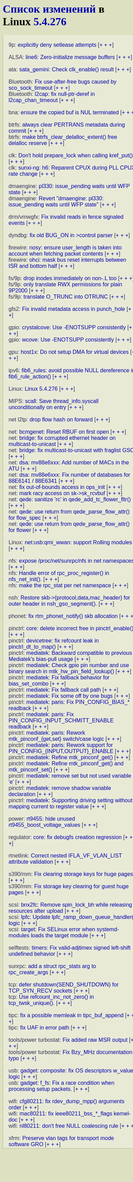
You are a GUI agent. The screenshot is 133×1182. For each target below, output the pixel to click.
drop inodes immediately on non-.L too (70, 278)
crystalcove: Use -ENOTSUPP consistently (74, 327)
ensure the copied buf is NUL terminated (70, 112)
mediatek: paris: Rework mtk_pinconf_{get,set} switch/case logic (56, 736)
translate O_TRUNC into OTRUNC (66, 297)
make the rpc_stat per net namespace (65, 585)
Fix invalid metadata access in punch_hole (73, 309)
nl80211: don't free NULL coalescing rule (69, 1126)
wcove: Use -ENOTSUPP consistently (68, 340)
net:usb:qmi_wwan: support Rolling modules (78, 542)
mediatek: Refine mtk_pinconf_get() (69, 757)
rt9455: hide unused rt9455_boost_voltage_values (44, 822)
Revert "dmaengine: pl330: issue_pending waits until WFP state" (56, 201)
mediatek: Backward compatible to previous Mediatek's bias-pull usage (70, 656)
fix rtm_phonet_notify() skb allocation (73, 616)
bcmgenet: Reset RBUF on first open (64, 432)
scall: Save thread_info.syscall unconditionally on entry (53, 404)
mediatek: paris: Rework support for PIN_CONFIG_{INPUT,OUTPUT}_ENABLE (61, 748)
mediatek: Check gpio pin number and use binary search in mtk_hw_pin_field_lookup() (69, 668)
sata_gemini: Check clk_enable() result (66, 69)
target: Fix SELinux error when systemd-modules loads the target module (64, 932)
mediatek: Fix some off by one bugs (69, 696)
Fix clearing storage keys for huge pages (83, 874)
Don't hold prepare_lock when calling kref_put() (75, 155)
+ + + (105, 45)
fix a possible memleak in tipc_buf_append (72, 1015)
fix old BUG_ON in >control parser (70, 235)
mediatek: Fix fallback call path (63, 690)
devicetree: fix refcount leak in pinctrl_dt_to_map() (54, 644)
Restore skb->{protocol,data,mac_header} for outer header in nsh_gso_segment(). (69, 601)
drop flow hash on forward (61, 419)
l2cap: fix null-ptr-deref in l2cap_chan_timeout (52, 97)
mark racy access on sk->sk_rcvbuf (62, 493)
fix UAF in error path (44, 1027)
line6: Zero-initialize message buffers (70, 57)
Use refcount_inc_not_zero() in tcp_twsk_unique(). (51, 1000)
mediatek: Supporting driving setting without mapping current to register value (70, 803)
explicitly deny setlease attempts (57, 45)
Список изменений (49, 9)
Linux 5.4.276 (41, 389)
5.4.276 (50, 21)
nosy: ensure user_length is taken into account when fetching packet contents (65, 251)
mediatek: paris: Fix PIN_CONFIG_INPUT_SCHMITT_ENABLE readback (61, 720)
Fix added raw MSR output (94, 1040)
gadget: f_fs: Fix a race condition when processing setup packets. (61, 1086)
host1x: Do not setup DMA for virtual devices (75, 352)
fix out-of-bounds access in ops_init (62, 487)
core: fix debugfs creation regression (77, 837)
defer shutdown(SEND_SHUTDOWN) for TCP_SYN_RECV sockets (64, 988)
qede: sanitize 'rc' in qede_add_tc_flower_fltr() (75, 499)
